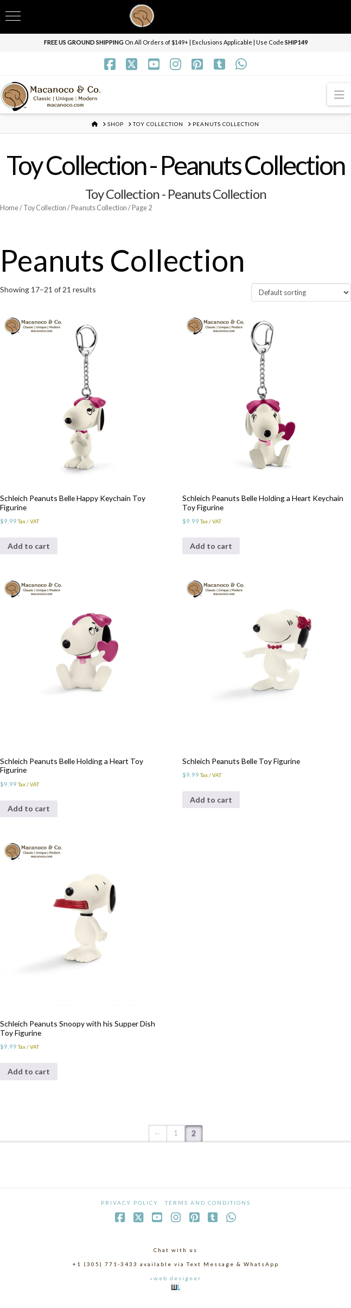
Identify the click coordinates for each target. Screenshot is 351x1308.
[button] (339, 94)
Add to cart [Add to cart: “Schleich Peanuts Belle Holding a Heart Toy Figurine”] (29, 811)
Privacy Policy (129, 1207)
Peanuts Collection (102, 207)
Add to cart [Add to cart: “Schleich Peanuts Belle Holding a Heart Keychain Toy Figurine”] (211, 548)
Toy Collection (46, 207)
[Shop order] (301, 293)
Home (9, 207)
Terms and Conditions (208, 1207)
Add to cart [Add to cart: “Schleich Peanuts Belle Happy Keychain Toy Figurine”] (29, 548)
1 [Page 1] (176, 1137)
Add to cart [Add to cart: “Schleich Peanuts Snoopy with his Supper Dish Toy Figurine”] (29, 1075)
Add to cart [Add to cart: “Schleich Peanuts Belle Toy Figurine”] (211, 802)
